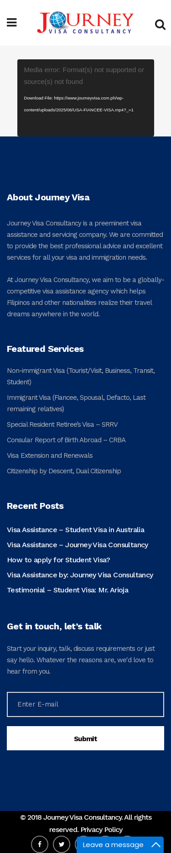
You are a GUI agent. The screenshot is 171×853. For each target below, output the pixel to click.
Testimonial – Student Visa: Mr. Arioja (67, 590)
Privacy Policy (101, 829)
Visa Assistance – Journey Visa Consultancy (77, 544)
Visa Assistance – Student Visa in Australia (75, 529)
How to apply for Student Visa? (58, 559)
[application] (85, 97)
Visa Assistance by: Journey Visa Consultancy (80, 574)
